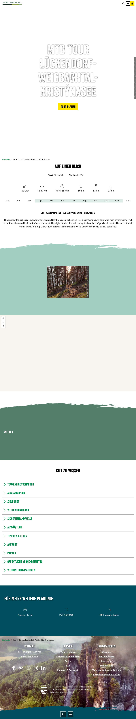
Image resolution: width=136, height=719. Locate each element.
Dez (128, 200)
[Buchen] (132, 3)
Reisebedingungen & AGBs (106, 674)
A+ (70, 714)
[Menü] (128, 3)
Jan (7, 200)
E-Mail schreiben (29, 656)
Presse (68, 661)
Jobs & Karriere (106, 656)
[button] (68, 106)
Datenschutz (106, 665)
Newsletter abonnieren (68, 656)
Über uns (106, 652)
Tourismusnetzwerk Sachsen (106, 670)
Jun (62, 200)
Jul (73, 200)
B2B (68, 665)
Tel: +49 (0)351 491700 (29, 652)
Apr (40, 200)
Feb (18, 200)
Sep (95, 200)
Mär (30, 200)
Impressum (106, 661)
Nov (117, 200)
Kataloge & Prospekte (68, 670)
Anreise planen (68, 652)
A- (63, 714)
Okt (106, 200)
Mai (51, 200)
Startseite (6, 159)
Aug (84, 200)
